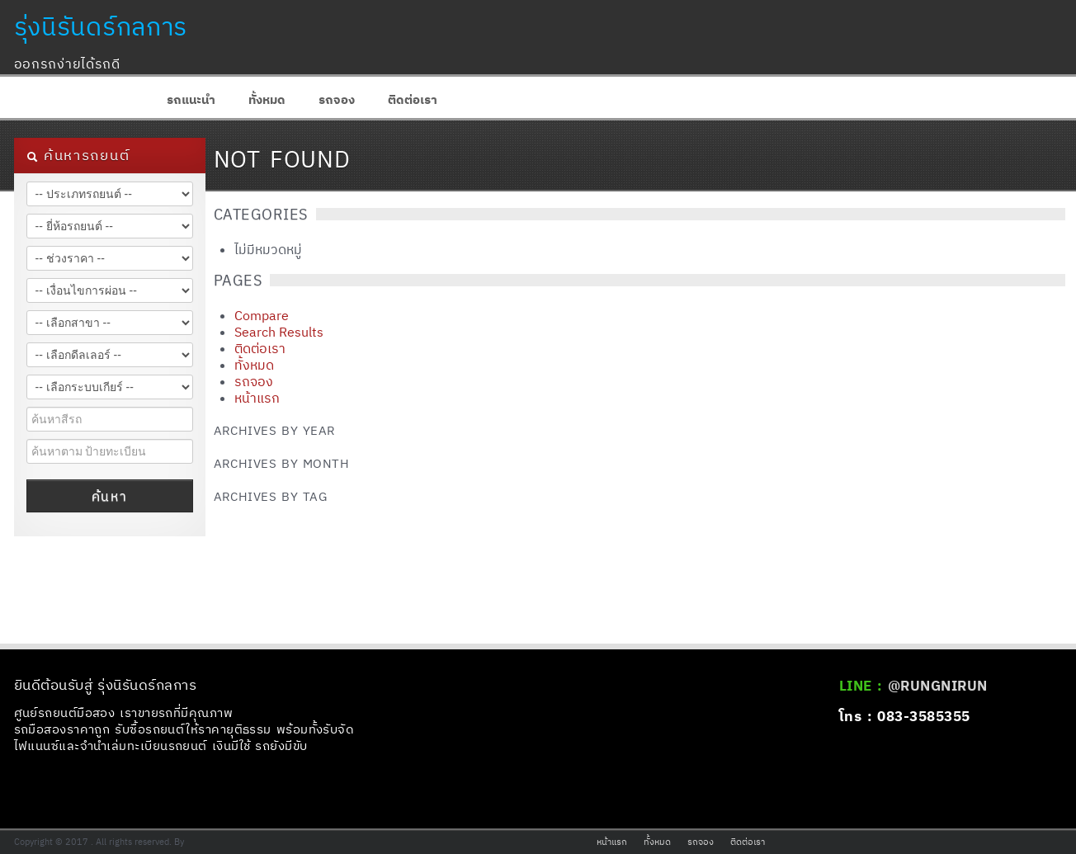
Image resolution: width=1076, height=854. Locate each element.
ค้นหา (109, 496)
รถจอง (337, 99)
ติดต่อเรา (412, 99)
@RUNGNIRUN (938, 686)
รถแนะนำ (191, 99)
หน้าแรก (257, 397)
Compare (261, 315)
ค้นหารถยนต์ (78, 155)
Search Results (278, 331)
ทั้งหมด (267, 99)
